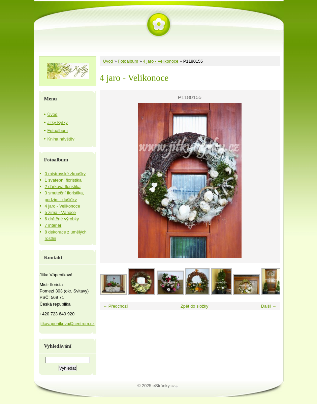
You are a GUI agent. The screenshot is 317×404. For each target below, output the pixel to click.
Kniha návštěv (60, 139)
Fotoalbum (128, 61)
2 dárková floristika (63, 186)
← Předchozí (115, 306)
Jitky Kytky (57, 122)
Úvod (108, 61)
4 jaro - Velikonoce (160, 61)
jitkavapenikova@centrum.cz (67, 323)
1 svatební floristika (63, 180)
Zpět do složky (195, 306)
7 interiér (53, 225)
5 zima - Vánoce (60, 212)
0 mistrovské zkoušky (65, 173)
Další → (269, 306)
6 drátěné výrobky (62, 218)
